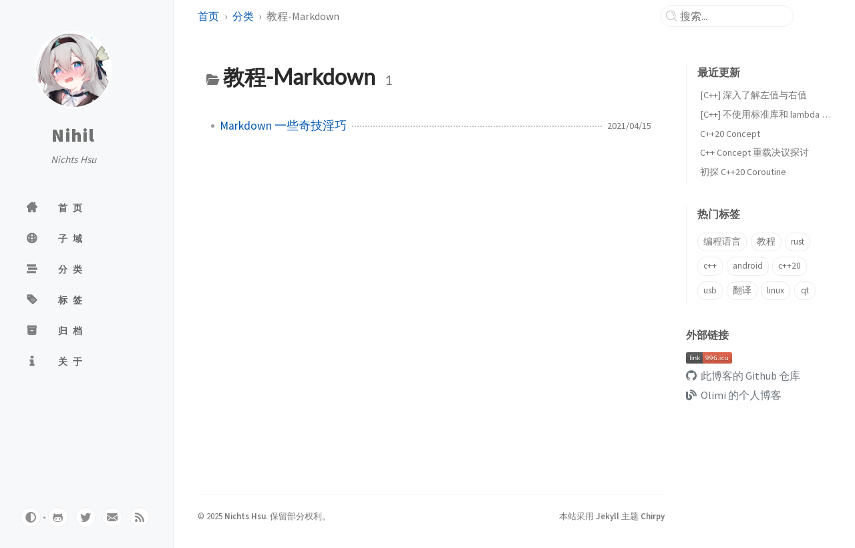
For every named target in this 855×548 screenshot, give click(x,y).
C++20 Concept (730, 134)
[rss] (139, 517)
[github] (58, 517)
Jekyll (607, 516)
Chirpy (653, 516)
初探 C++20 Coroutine (743, 172)
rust (797, 241)
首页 (208, 16)
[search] (732, 16)
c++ (710, 265)
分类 (243, 16)
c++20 (789, 265)
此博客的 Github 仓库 (743, 375)
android (748, 265)
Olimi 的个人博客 (734, 395)
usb (710, 290)
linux (775, 290)
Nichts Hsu (245, 516)
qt (805, 290)
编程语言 (722, 241)
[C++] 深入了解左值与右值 (753, 95)
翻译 (742, 290)
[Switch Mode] (30, 517)
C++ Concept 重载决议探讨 (754, 152)
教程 (766, 241)
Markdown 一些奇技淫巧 (283, 125)
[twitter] (85, 517)
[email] (112, 517)
